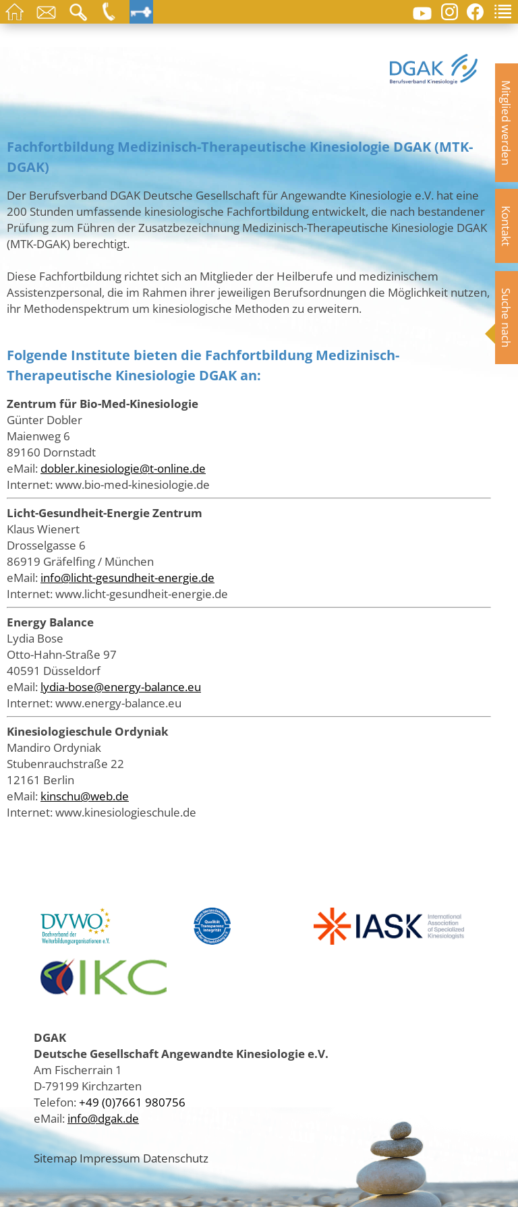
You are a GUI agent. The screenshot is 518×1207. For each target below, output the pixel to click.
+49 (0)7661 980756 (132, 1102)
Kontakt (506, 226)
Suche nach (506, 317)
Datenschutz (175, 1158)
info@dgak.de (103, 1118)
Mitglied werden (506, 122)
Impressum (110, 1158)
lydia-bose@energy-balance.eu (120, 686)
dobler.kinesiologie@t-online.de (123, 468)
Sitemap (55, 1158)
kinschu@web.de (84, 796)
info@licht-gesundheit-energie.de (127, 577)
